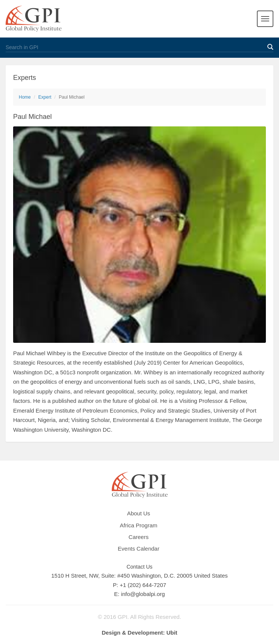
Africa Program (138, 525)
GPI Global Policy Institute (34, 19)
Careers (138, 537)
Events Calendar (138, 548)
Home (25, 97)
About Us (138, 513)
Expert (44, 97)
